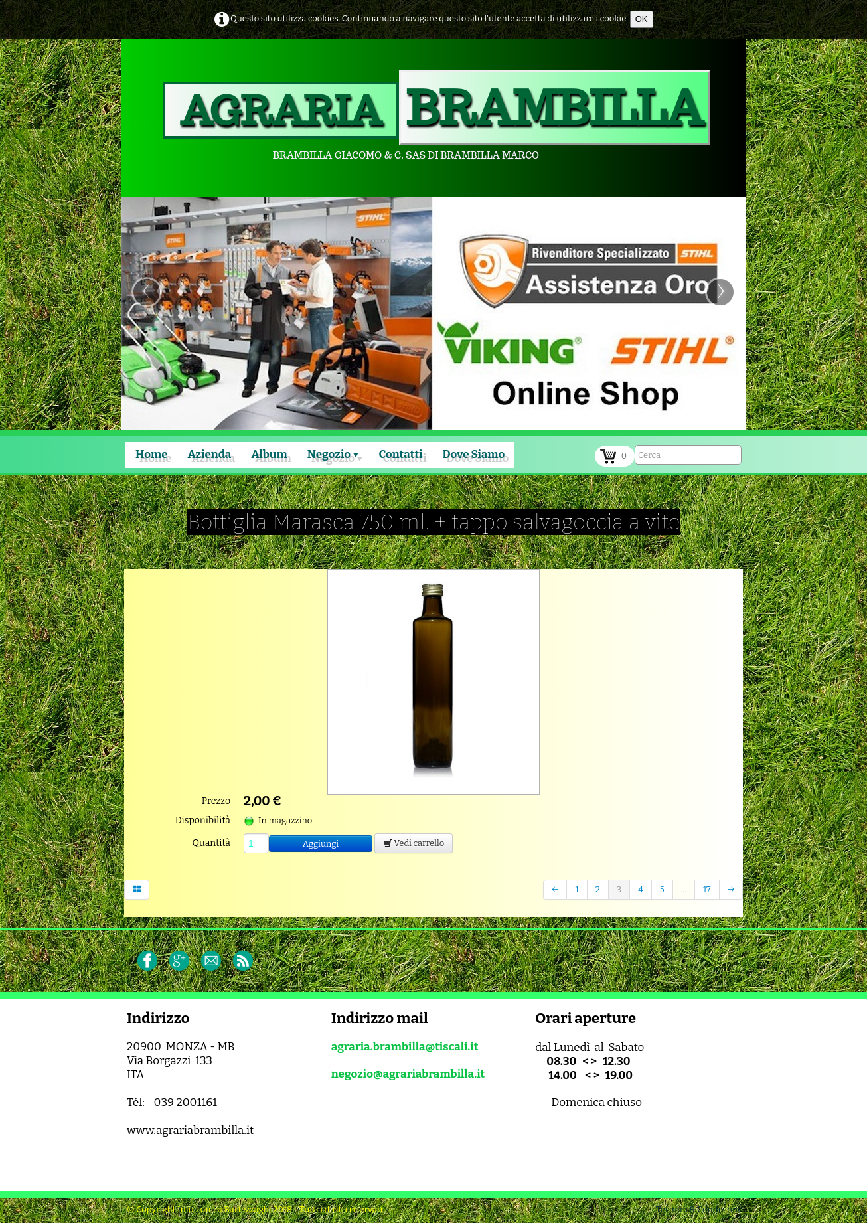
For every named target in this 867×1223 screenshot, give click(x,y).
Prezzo (216, 801)
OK (641, 19)
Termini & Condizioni (698, 1209)
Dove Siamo (474, 454)
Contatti (400, 454)
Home (151, 454)
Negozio (333, 454)
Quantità (211, 843)
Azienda (210, 454)
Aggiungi (321, 844)
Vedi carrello (414, 843)
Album (269, 454)
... (683, 889)
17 (707, 889)
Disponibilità (202, 820)
